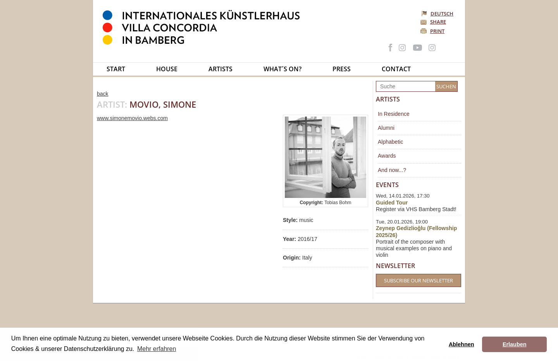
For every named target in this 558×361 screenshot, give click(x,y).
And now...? (392, 170)
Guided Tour (392, 202)
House (166, 69)
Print (437, 31)
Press (341, 69)
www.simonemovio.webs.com (132, 118)
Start (116, 69)
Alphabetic (390, 142)
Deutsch (437, 13)
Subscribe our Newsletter (418, 280)
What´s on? (282, 69)
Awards (387, 156)
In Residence (394, 114)
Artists (220, 69)
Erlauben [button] (515, 344)
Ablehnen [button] (461, 344)
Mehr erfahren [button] (156, 349)
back (102, 94)
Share (438, 22)
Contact (396, 69)
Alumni (386, 128)
